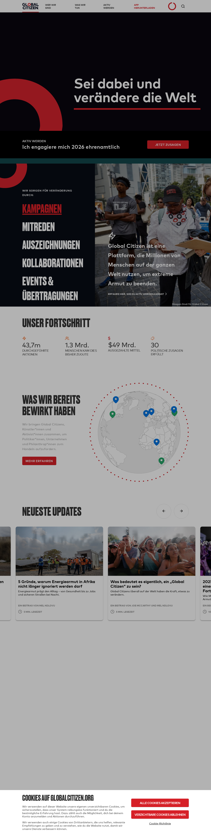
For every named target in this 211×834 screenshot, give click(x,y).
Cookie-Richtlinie (160, 823)
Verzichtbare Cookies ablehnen (160, 814)
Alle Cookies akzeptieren (160, 803)
